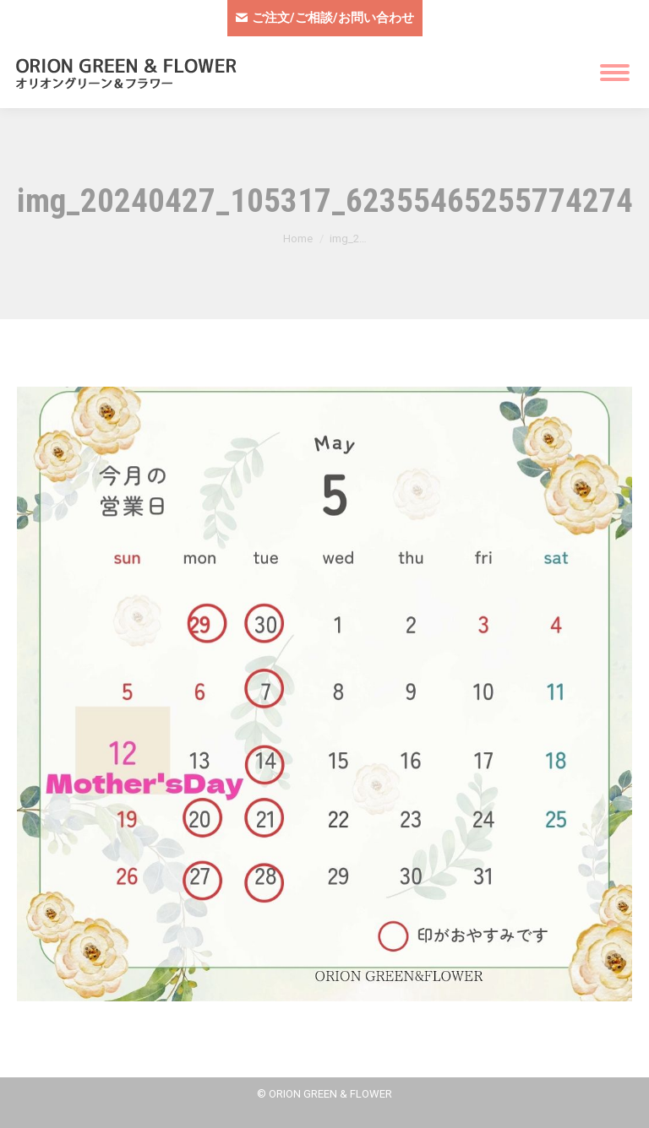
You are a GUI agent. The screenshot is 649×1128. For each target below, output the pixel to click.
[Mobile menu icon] (614, 72)
